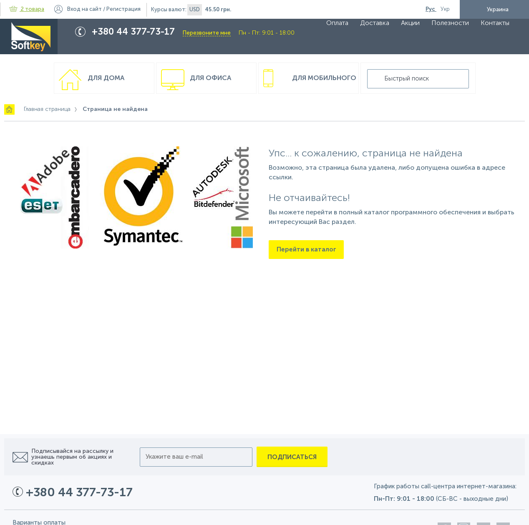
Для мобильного (324, 78)
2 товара (26, 9)
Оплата (337, 23)
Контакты (495, 23)
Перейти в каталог (306, 249)
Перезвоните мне (207, 33)
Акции (410, 23)
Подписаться (292, 457)
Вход (84, 9)
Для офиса (210, 78)
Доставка (374, 23)
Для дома (106, 78)
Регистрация (123, 9)
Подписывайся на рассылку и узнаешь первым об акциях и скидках (72, 457)
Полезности (450, 23)
